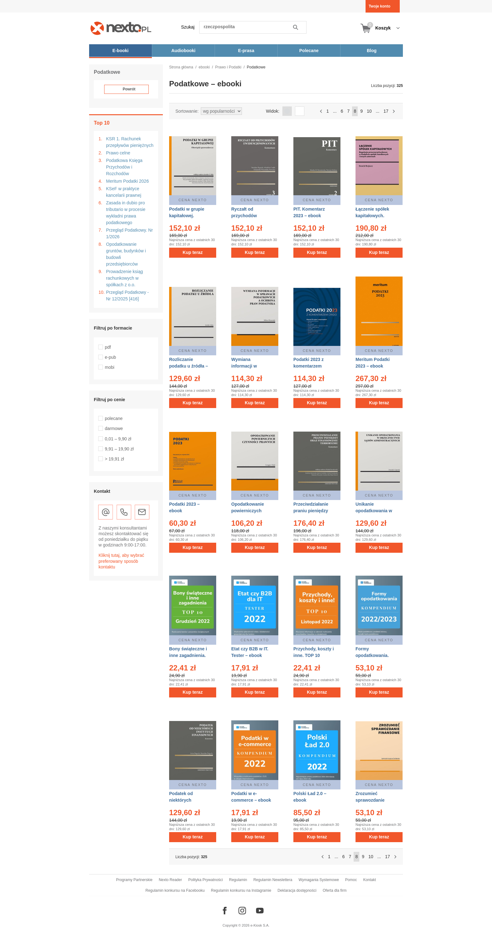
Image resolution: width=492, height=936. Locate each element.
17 (385, 111)
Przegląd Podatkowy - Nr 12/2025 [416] (127, 295)
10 (369, 111)
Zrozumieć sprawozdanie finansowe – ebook (375, 800)
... (335, 111)
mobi (109, 367)
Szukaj (188, 27)
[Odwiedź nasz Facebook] (225, 911)
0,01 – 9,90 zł (118, 438)
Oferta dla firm (334, 890)
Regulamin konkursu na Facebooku (175, 890)
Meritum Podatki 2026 (127, 181)
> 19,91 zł (114, 458)
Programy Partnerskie (134, 880)
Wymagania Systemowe (318, 880)
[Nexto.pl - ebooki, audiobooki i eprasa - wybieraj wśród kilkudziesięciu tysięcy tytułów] (121, 28)
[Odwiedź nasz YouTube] (260, 911)
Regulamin (238, 880)
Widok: (273, 111)
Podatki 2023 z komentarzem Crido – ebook (308, 366)
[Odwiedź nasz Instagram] (242, 911)
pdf (108, 347)
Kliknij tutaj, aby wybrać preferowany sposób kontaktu (121, 561)
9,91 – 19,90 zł (119, 448)
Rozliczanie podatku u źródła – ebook (188, 366)
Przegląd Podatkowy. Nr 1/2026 (129, 233)
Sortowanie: (187, 111)
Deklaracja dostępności (296, 890)
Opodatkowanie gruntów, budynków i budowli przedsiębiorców (126, 254)
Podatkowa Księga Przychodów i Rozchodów (124, 167)
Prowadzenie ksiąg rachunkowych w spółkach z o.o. (124, 278)
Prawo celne (118, 152)
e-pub (110, 357)
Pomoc (351, 880)
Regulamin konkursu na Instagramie (241, 890)
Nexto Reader (170, 880)
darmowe (114, 428)
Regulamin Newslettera (272, 880)
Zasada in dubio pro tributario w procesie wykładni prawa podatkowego (125, 212)
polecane (114, 418)
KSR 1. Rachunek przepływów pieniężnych (129, 142)
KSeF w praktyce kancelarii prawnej (123, 192)
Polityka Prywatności (205, 880)
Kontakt (369, 880)
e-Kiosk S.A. (260, 925)
